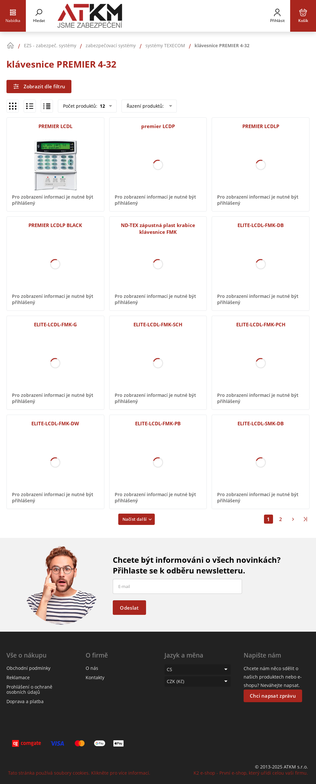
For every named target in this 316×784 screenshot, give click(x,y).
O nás (92, 668)
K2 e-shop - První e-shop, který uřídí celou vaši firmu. (251, 773)
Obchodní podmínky (28, 668)
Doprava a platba (25, 701)
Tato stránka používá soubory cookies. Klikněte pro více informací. (79, 773)
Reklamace (18, 677)
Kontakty (95, 677)
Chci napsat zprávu (273, 695)
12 (102, 106)
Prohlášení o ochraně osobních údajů (29, 689)
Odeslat (129, 607)
